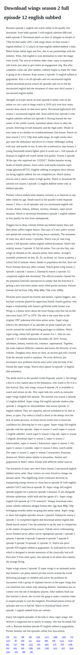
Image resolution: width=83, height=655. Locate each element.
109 (22, 648)
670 (54, 644)
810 (63, 648)
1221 (55, 648)
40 (16, 641)
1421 (8, 652)
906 (23, 652)
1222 (31, 644)
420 (38, 648)
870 (62, 644)
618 (7, 648)
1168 (47, 648)
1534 (70, 641)
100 (30, 637)
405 (7, 644)
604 (15, 648)
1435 (64, 637)
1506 (31, 648)
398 (22, 637)
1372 (8, 641)
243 (16, 652)
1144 (71, 648)
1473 (47, 637)
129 (15, 644)
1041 (47, 644)
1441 (38, 637)
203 (38, 644)
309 (53, 641)
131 (30, 641)
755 (71, 637)
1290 (70, 644)
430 (22, 641)
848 (22, 644)
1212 (62, 641)
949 (46, 641)
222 (15, 637)
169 (31, 652)
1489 (55, 637)
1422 (38, 641)
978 (7, 637)
